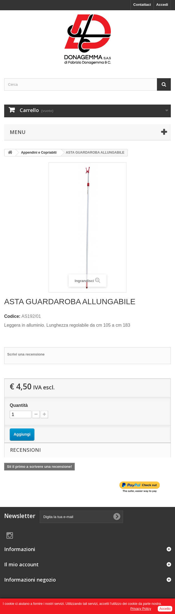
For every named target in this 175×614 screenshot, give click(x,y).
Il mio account (21, 564)
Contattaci (142, 4)
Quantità (19, 405)
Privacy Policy (140, 609)
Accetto (165, 609)
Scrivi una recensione (25, 354)
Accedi (162, 4)
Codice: (12, 316)
